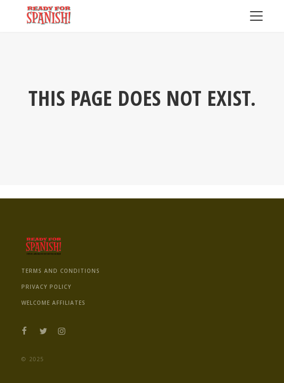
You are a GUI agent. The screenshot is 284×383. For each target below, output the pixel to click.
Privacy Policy (46, 286)
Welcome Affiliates (53, 302)
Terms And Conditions (60, 270)
